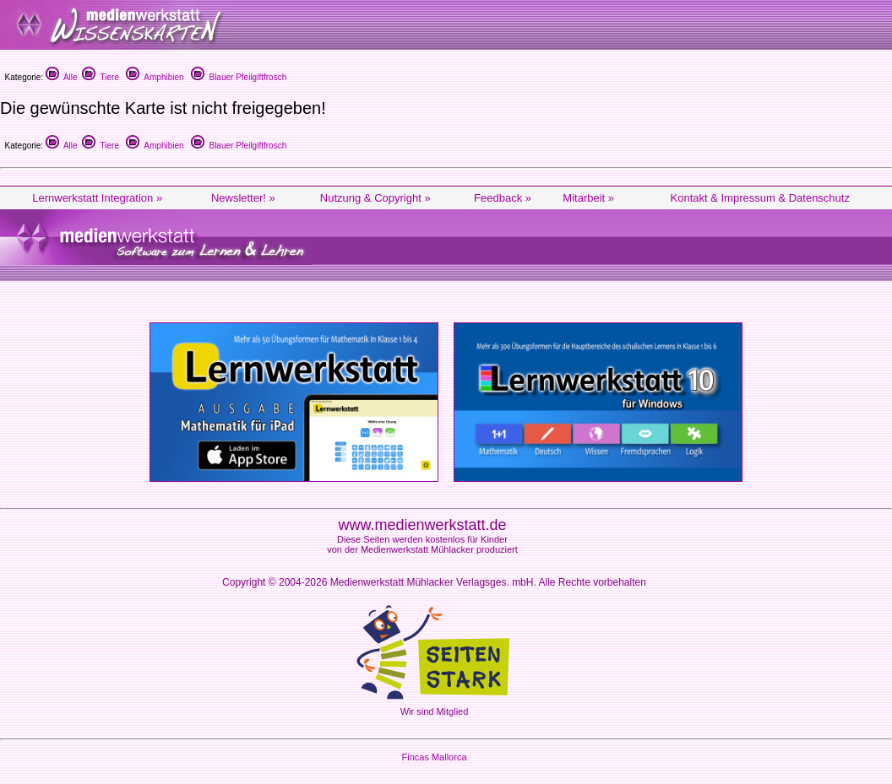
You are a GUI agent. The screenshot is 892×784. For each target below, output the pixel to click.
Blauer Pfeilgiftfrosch (238, 77)
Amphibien (154, 77)
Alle (62, 77)
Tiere (100, 77)
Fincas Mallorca (433, 757)
